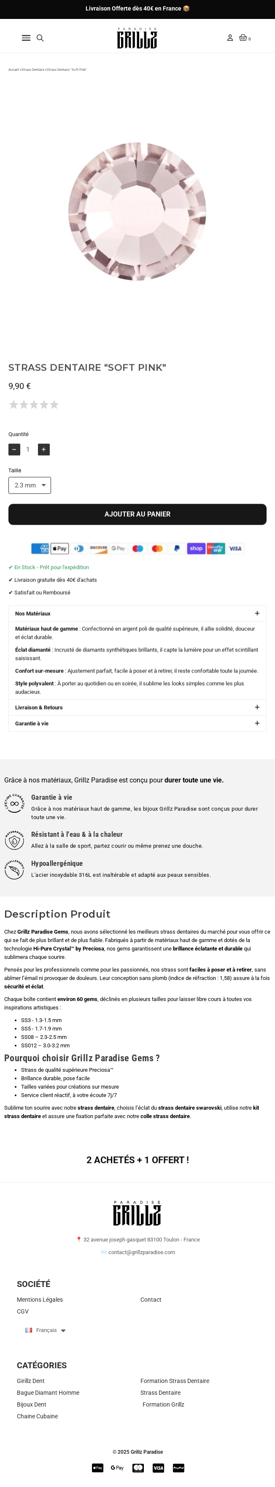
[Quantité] (29, 465)
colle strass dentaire (165, 1116)
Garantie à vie (32, 739)
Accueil (13, 74)
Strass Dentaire (33, 74)
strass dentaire (96, 1108)
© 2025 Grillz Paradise (138, 1452)
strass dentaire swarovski (189, 1108)
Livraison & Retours (39, 723)
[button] (26, 38)
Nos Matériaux (33, 629)
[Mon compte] (230, 38)
